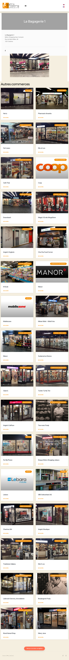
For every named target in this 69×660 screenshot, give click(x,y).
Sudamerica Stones (45, 356)
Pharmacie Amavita (44, 113)
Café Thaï (6, 183)
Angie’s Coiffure (8, 425)
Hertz (5, 113)
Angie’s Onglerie (8, 252)
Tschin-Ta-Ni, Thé (44, 391)
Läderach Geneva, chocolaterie (13, 599)
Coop (40, 183)
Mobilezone (7, 321)
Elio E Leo (41, 564)
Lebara (5, 495)
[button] (25, 5)
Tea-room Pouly (43, 425)
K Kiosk (5, 287)
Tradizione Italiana (9, 564)
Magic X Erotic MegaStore (47, 217)
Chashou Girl (7, 529)
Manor (40, 287)
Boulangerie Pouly (44, 599)
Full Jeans (6, 148)
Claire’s (5, 391)
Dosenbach (7, 217)
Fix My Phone (7, 460)
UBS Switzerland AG (45, 495)
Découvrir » (6, 117)
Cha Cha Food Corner (45, 252)
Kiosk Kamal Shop (9, 633)
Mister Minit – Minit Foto (46, 321)
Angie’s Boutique (44, 529)
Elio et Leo (41, 148)
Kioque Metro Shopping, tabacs (48, 460)
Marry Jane (42, 633)
